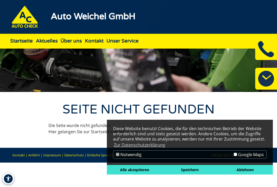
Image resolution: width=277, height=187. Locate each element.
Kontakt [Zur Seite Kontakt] (94, 41)
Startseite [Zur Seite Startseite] (21, 41)
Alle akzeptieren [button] (134, 169)
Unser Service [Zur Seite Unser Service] (122, 41)
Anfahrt (34, 155)
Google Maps (249, 154)
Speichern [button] (190, 169)
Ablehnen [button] (245, 169)
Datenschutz (74, 155)
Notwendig (129, 154)
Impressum (52, 155)
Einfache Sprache (100, 155)
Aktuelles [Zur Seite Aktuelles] (47, 41)
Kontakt (18, 155)
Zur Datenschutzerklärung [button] (139, 145)
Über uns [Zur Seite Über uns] (71, 41)
